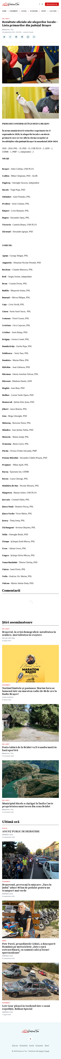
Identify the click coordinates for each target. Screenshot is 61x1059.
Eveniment (14, 11)
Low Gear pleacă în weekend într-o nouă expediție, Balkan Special (26, 1007)
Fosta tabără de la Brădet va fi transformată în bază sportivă (29, 749)
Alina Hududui (7, 697)
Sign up (15, 1045)
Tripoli (47, 1051)
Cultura (53, 11)
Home (4, 11)
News (4, 940)
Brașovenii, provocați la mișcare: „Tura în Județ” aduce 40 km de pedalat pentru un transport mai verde (26, 887)
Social (24, 11)
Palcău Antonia (8, 638)
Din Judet (6, 18)
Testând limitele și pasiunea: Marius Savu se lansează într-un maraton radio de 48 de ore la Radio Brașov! (29, 691)
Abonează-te (52, 4)
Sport (43, 11)
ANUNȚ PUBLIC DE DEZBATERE (20, 831)
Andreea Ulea (7, 834)
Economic (34, 11)
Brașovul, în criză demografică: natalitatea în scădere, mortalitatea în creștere (29, 633)
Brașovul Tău (7, 29)
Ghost (41, 1051)
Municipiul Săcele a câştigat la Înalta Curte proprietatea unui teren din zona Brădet (27, 805)
